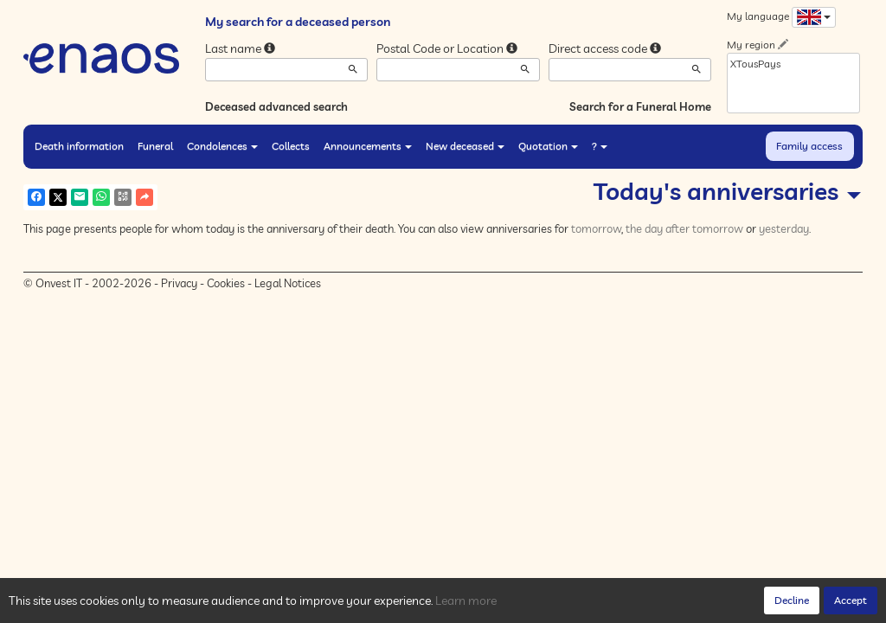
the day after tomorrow (684, 228)
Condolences (222, 145)
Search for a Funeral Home (640, 106)
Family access (809, 145)
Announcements (368, 145)
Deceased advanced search (276, 106)
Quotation (548, 145)
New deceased (465, 145)
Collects (291, 145)
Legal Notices (287, 283)
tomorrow (596, 228)
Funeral (155, 145)
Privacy (179, 283)
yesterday (784, 228)
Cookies (226, 283)
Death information (79, 145)
